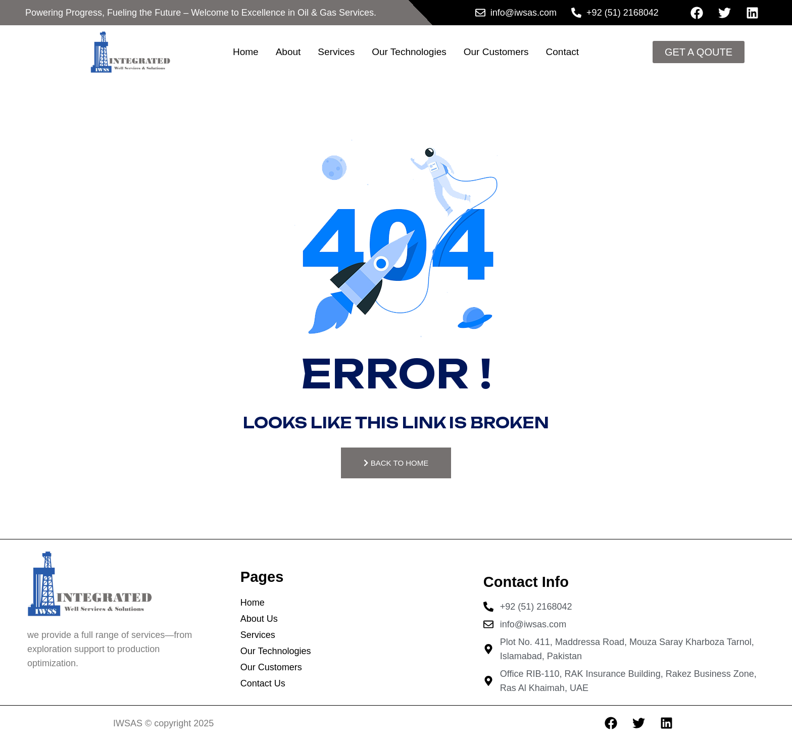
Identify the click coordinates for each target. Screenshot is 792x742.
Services (336, 51)
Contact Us (262, 684)
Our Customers (496, 51)
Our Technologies (409, 51)
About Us (259, 620)
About (288, 51)
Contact (562, 51)
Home (246, 51)
